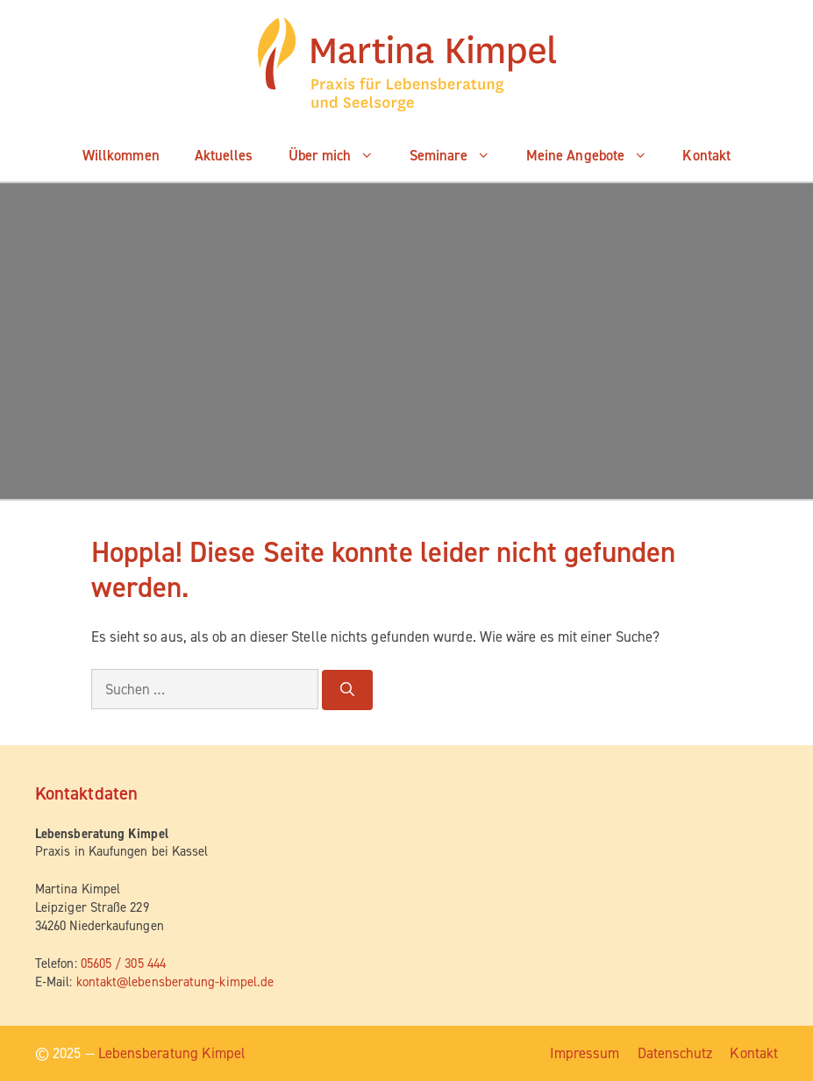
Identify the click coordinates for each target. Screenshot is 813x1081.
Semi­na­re (459, 155)
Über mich (340, 155)
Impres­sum (585, 1053)
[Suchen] (347, 690)
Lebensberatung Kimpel (172, 1053)
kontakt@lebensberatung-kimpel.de (175, 982)
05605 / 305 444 (123, 963)
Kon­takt (706, 155)
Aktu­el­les (224, 155)
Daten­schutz (675, 1053)
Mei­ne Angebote (596, 155)
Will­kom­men (121, 155)
